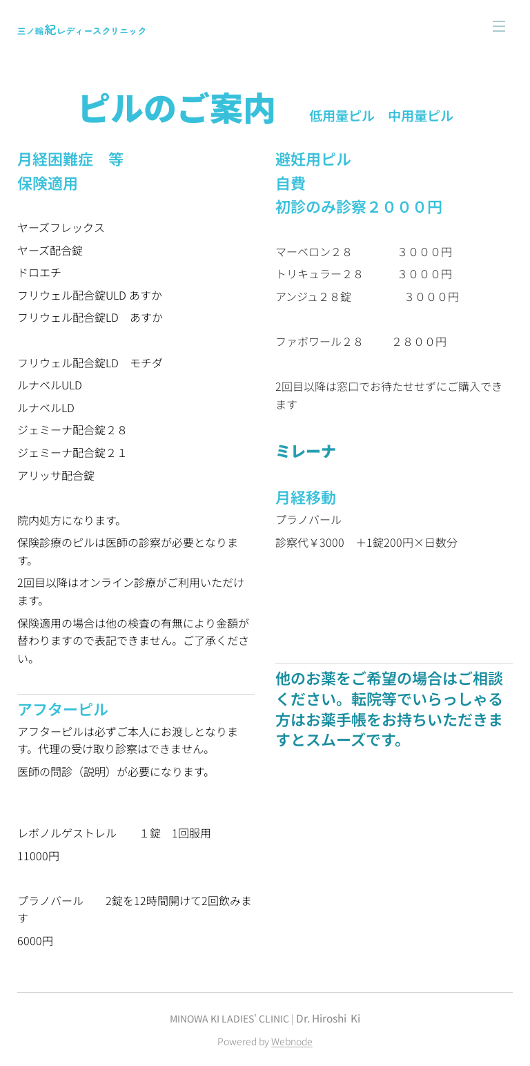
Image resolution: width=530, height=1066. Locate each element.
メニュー (499, 26)
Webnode (292, 1041)
